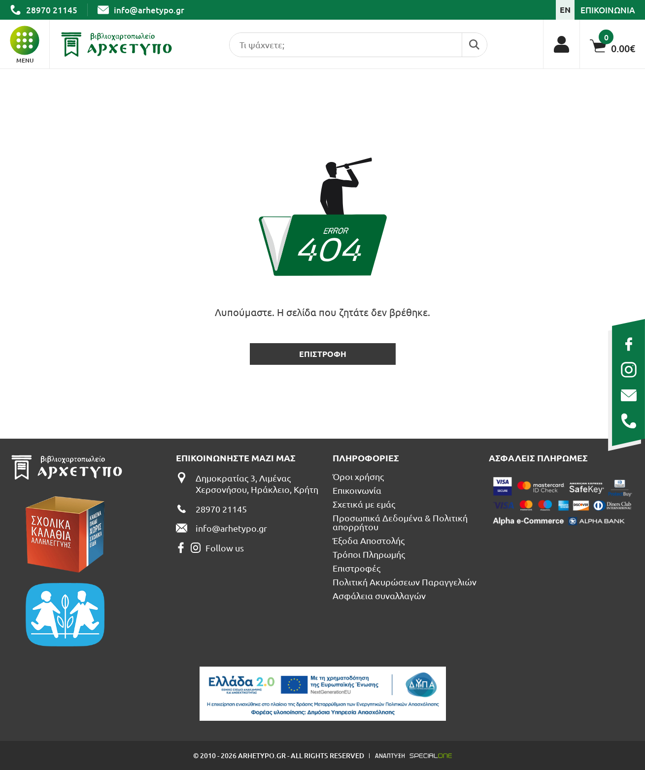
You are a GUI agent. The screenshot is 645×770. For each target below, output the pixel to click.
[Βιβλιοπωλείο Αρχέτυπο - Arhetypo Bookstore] (116, 44)
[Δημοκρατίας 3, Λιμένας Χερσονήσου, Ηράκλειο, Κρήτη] (249, 483)
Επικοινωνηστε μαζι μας (236, 457)
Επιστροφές (356, 568)
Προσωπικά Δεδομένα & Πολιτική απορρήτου (400, 522)
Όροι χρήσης (358, 476)
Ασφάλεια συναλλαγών (379, 595)
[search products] (343, 45)
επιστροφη (322, 354)
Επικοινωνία (357, 490)
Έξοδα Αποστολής (369, 540)
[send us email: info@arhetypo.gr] (628, 395)
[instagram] (628, 370)
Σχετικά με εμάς (364, 504)
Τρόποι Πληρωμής (369, 554)
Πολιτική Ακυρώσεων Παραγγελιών (404, 582)
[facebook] (628, 344)
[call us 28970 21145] (628, 421)
